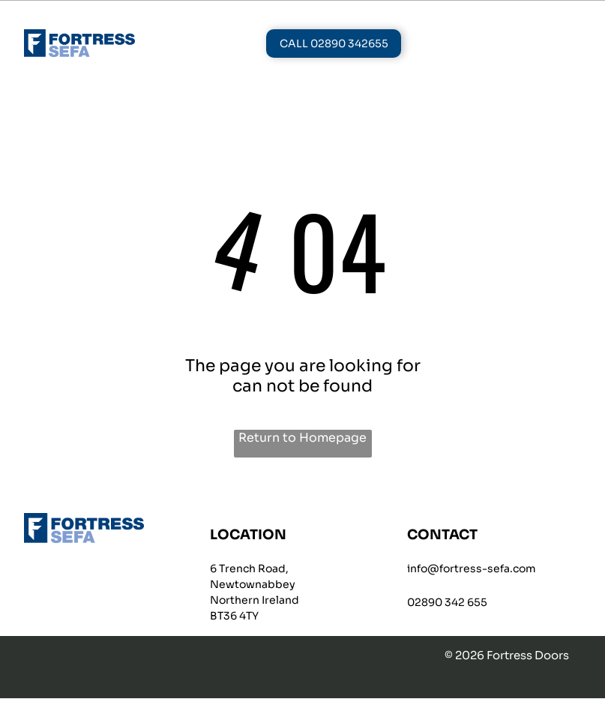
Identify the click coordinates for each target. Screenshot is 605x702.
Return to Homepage (302, 440)
